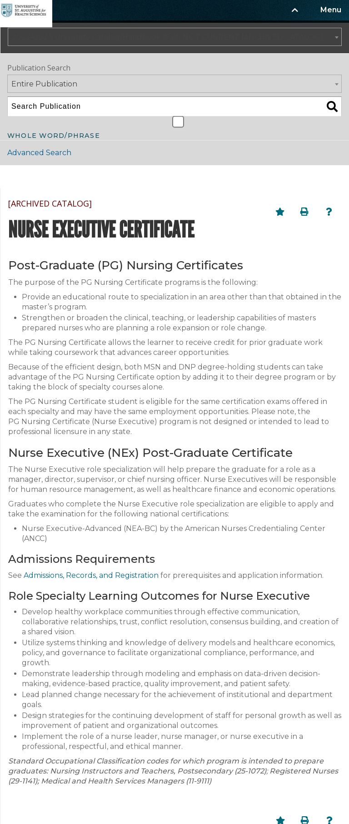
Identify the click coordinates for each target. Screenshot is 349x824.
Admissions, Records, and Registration (91, 575)
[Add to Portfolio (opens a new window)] (280, 211)
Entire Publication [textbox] (44, 84)
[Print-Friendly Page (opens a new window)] (304, 211)
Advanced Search (39, 152)
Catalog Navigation (54, 176)
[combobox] (175, 37)
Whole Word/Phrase (53, 134)
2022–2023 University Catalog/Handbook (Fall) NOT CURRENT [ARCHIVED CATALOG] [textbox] (167, 37)
